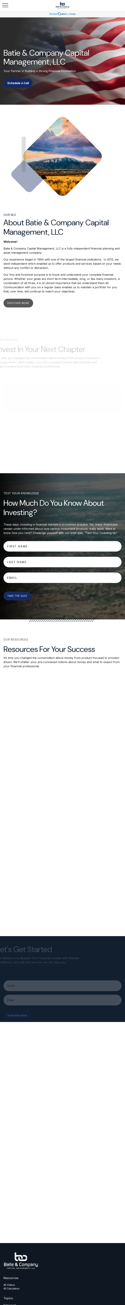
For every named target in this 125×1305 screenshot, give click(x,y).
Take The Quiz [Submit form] (17, 595)
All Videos (9, 1284)
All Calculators (11, 1288)
